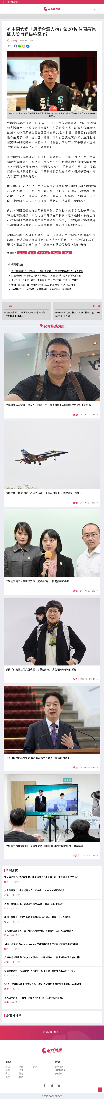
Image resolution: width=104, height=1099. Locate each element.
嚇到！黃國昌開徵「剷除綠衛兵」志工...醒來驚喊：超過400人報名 (43, 284)
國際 (21, 1070)
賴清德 (56, 252)
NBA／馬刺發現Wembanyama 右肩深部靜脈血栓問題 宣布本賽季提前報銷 (41, 944)
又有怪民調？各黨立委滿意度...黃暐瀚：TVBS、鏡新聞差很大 (34, 890)
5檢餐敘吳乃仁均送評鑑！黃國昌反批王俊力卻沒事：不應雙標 (41, 289)
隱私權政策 (60, 1070)
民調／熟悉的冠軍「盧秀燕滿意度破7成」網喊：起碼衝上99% (34, 903)
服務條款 (59, 1073)
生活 (7, 1073)
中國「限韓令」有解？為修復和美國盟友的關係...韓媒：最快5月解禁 (37, 917)
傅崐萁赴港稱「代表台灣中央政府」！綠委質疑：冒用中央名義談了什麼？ (40, 970)
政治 (75, 414)
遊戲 (34, 1067)
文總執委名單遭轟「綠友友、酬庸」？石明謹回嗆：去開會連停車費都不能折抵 (42, 957)
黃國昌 (22, 252)
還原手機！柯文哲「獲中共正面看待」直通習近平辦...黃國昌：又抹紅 (44, 280)
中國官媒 (43, 252)
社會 (7, 1077)
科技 (21, 1077)
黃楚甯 (13, 40)
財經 (21, 1067)
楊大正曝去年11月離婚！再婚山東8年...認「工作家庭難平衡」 (34, 997)
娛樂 (7, 1070)
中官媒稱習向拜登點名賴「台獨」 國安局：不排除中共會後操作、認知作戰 (47, 270)
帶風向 (67, 252)
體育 (21, 1073)
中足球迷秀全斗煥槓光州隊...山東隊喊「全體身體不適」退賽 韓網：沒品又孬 (41, 877)
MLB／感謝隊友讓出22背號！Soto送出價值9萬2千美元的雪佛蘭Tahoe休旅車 (43, 984)
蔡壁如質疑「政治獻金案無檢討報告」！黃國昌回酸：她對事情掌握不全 (46, 275)
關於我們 (59, 1067)
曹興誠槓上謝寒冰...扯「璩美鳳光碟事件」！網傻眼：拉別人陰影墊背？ (39, 930)
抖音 (32, 252)
